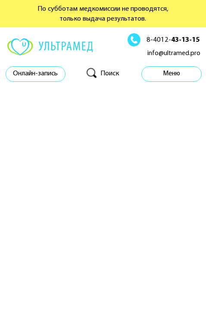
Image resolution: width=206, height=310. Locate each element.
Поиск (109, 73)
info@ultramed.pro (173, 53)
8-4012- (173, 40)
